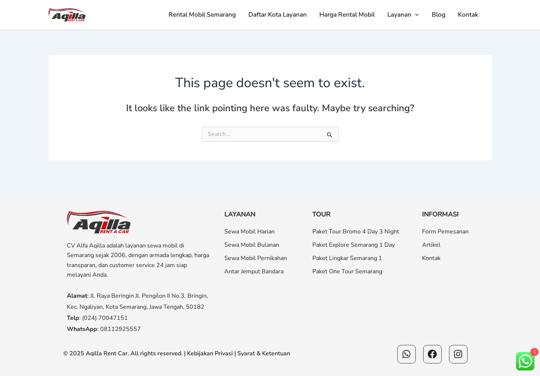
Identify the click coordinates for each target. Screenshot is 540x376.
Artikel (431, 245)
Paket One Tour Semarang (347, 271)
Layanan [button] (403, 15)
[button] (415, 15)
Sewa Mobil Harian (249, 232)
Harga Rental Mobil (347, 14)
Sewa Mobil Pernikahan (255, 258)
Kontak (468, 14)
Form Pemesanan (445, 232)
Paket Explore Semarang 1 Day (353, 245)
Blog (438, 14)
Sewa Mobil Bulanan (251, 245)
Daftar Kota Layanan (277, 14)
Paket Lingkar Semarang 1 (347, 258)
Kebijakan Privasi (210, 353)
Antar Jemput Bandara (253, 271)
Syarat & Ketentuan (263, 353)
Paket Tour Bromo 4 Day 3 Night (355, 232)
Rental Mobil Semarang (202, 14)
